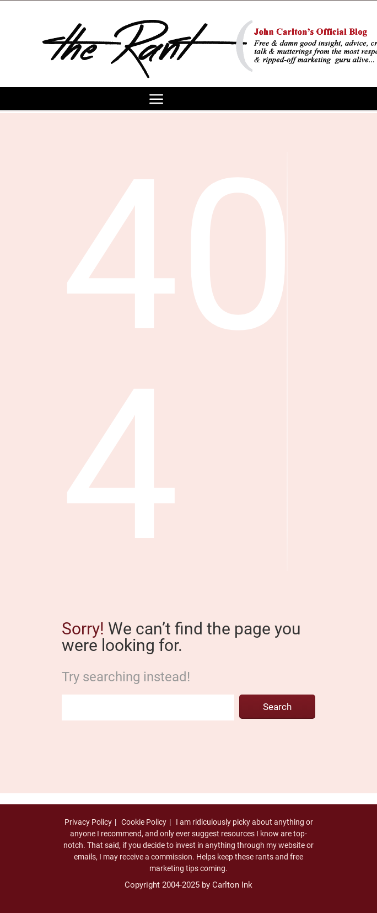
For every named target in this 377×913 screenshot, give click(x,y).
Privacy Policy (88, 822)
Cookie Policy (143, 822)
